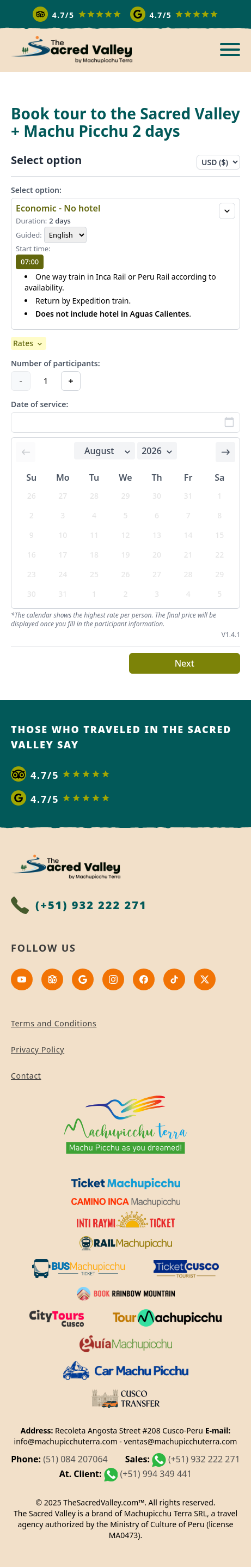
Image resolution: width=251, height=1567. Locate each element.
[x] (205, 979)
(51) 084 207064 (75, 1459)
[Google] (83, 979)
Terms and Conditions (53, 1023)
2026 (158, 451)
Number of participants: (55, 363)
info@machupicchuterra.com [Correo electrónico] (66, 1441)
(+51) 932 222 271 (204, 1459)
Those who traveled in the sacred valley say (121, 737)
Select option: (36, 190)
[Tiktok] (174, 979)
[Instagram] (113, 979)
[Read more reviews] (126, 14)
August (108, 451)
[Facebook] (144, 979)
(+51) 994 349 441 (156, 1474)
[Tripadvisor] (52, 979)
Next (184, 663)
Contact (26, 1075)
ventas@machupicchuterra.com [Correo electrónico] (180, 1441)
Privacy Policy (37, 1049)
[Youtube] (22, 979)
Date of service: (39, 404)
